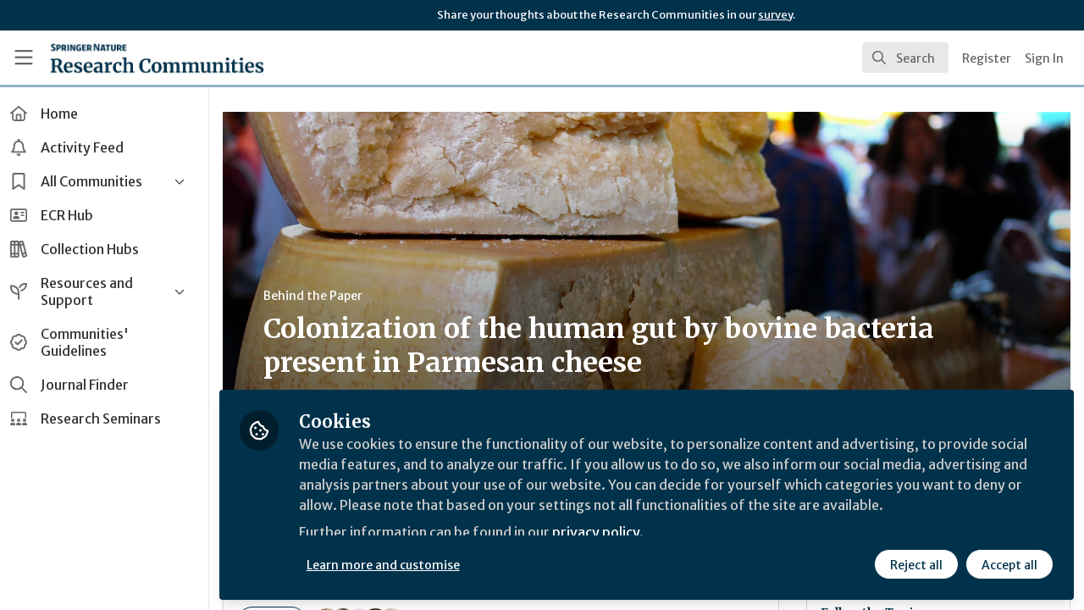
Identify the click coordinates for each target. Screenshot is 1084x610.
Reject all (916, 565)
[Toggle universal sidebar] (23, 57)
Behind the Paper (320, 295)
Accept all (1009, 565)
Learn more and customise (390, 565)
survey (775, 15)
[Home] (157, 57)
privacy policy (603, 532)
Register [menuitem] (986, 58)
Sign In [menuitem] (1044, 58)
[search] (905, 57)
